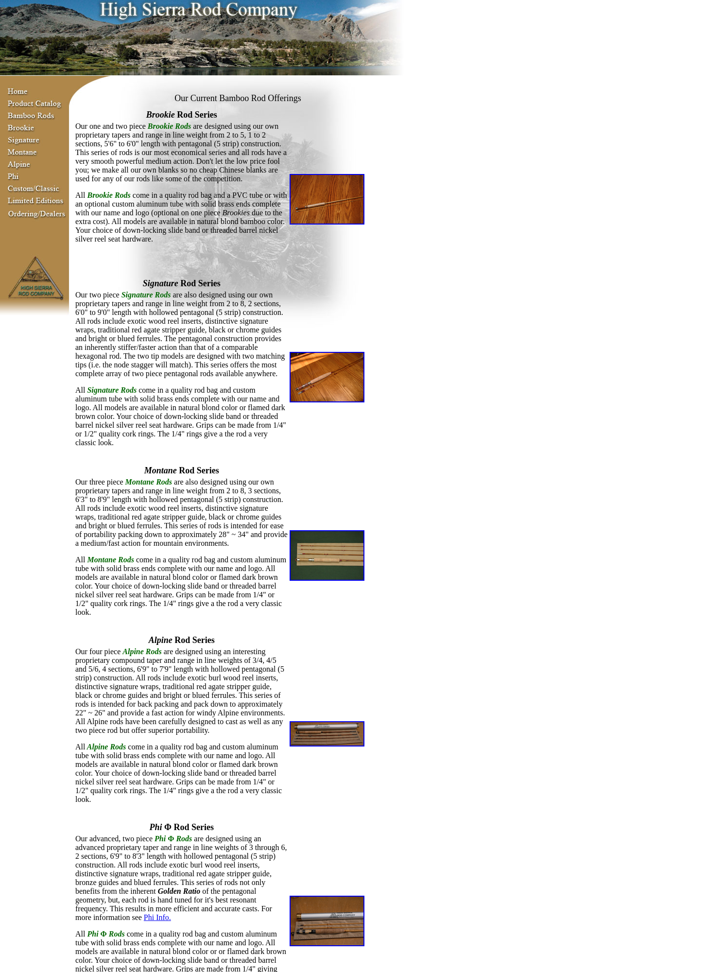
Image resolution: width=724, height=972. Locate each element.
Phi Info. (157, 917)
